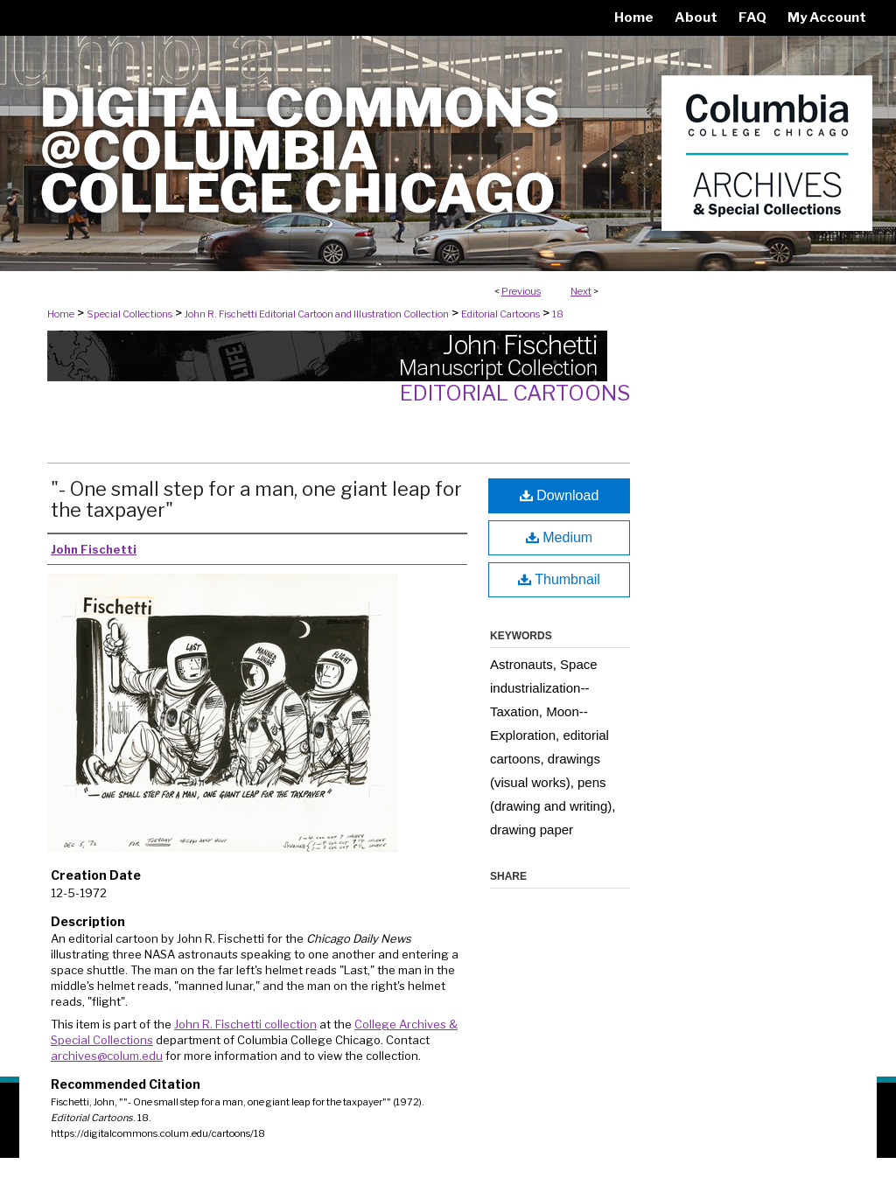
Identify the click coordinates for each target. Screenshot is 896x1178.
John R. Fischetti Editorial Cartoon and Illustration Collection (317, 314)
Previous (521, 291)
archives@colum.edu (107, 1056)
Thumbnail (559, 579)
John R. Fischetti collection (245, 1024)
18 (558, 314)
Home (60, 314)
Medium (559, 537)
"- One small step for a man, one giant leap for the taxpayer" (256, 499)
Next (581, 291)
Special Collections (129, 314)
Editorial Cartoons (500, 314)
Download (559, 495)
